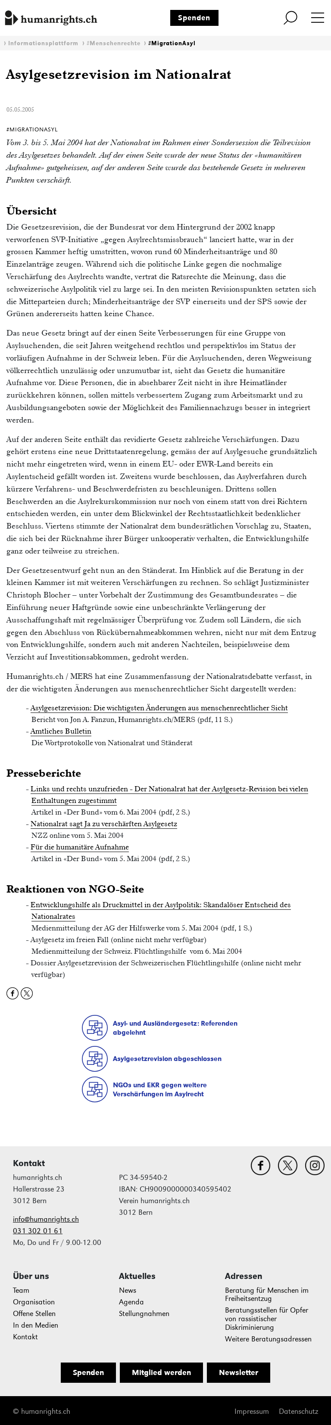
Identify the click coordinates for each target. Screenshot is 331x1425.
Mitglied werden (161, 1372)
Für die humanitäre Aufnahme (80, 847)
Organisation (34, 1302)
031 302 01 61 (37, 1230)
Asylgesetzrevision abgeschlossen (167, 1059)
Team (21, 1290)
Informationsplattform (43, 43)
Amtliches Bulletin (61, 731)
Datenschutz (298, 1411)
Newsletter (238, 1372)
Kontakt (25, 1336)
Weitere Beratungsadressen (268, 1339)
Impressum (251, 1411)
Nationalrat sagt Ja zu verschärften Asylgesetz (104, 823)
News (127, 1290)
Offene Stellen (34, 1313)
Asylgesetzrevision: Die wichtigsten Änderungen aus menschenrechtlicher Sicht (159, 707)
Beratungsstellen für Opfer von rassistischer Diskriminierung (266, 1319)
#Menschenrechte (114, 43)
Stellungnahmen (144, 1313)
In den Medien (35, 1325)
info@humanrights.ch (46, 1219)
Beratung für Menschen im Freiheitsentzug (267, 1295)
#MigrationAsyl (172, 43)
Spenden (194, 17)
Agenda (131, 1302)
